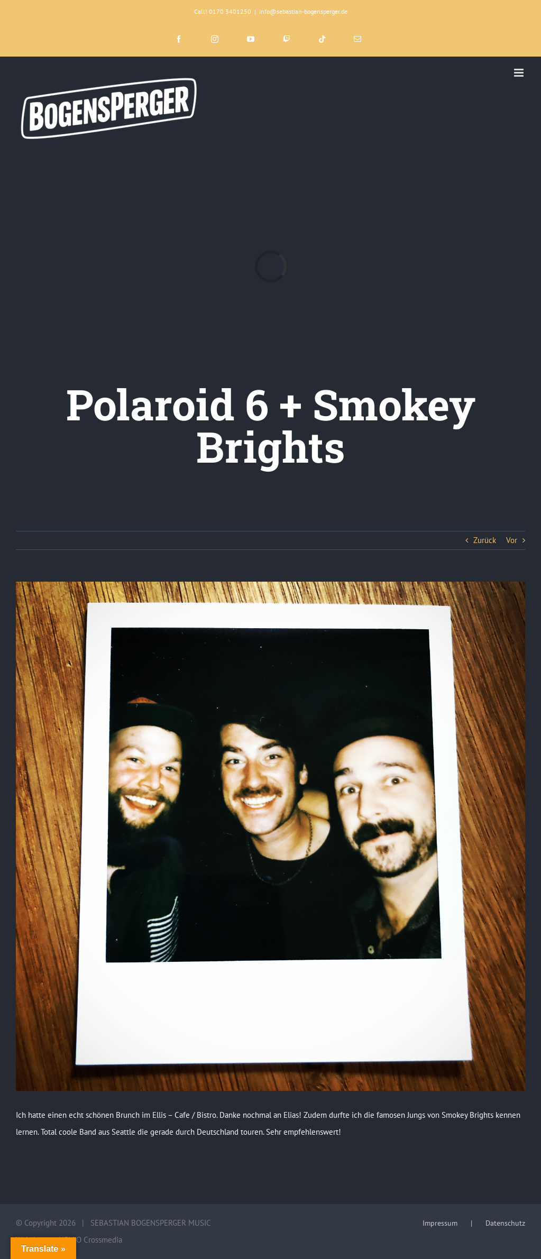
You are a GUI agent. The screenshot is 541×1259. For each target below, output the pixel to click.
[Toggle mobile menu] (519, 72)
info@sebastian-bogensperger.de (303, 11)
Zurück (484, 540)
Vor (511, 540)
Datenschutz (505, 1223)
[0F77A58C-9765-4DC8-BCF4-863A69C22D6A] (270, 836)
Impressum (440, 1223)
